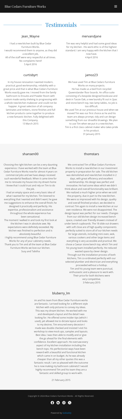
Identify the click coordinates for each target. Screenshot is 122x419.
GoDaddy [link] (67, 412)
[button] (116, 6)
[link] (25, 6)
